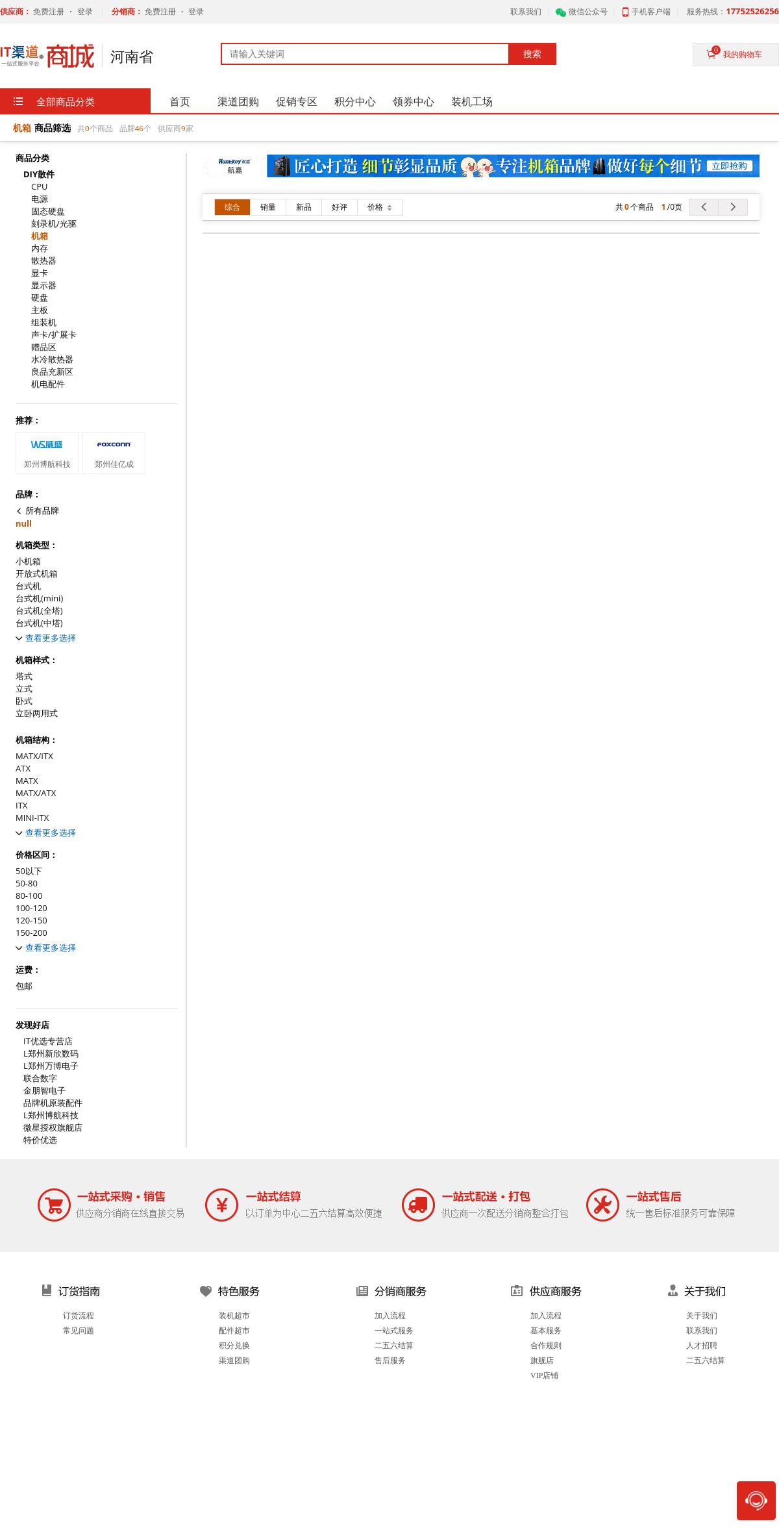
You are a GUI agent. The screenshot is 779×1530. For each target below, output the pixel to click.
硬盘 (39, 298)
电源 (39, 199)
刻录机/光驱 (54, 224)
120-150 (31, 920)
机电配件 (48, 384)
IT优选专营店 (48, 1041)
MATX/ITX (34, 756)
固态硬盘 (48, 211)
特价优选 (40, 1140)
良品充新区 (52, 372)
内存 (39, 248)
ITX (21, 805)
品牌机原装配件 (52, 1103)
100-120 (31, 908)
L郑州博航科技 (51, 1115)
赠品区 (43, 347)
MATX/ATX (36, 793)
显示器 (43, 285)
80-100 (29, 896)
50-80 (27, 883)
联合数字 (40, 1078)
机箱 (39, 236)
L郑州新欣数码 (51, 1054)
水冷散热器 (52, 359)
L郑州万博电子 (51, 1066)
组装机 (43, 322)
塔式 (24, 676)
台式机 (28, 586)
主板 (39, 310)
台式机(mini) (39, 598)
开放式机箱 (37, 574)
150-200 (31, 933)
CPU (39, 187)
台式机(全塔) (39, 611)
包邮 (24, 986)
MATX (27, 781)
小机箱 (28, 561)
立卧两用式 (37, 713)
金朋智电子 (44, 1091)
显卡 (39, 273)
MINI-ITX (32, 818)
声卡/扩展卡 (54, 335)
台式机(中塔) (39, 623)
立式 (24, 689)
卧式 (24, 701)
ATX (23, 768)
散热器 (43, 261)
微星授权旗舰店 (52, 1128)
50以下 (29, 871)
